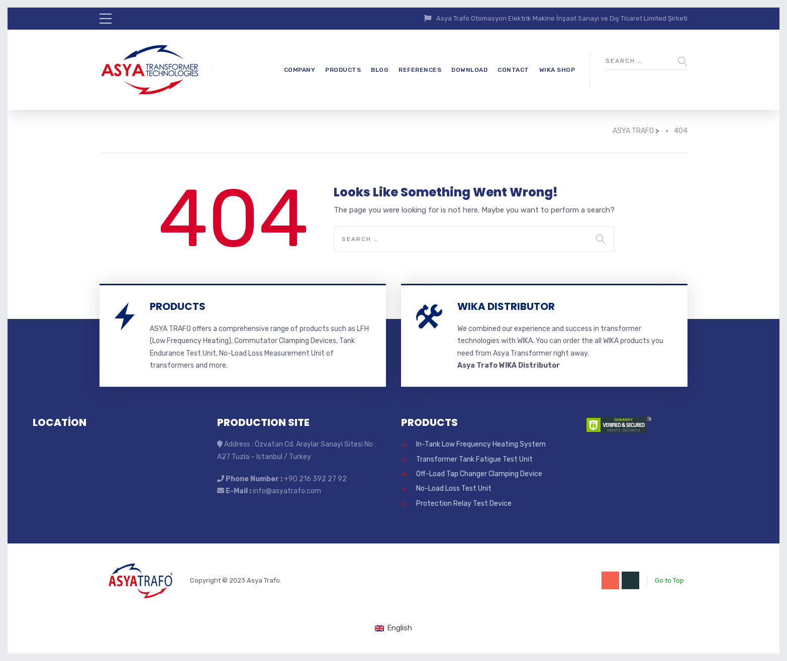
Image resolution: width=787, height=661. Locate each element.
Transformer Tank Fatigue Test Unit (474, 459)
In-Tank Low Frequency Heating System (481, 444)
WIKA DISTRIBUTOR (506, 306)
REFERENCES (420, 69)
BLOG (379, 69)
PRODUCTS (343, 69)
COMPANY (300, 69)
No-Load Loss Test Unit (453, 488)
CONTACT (513, 69)
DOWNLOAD (469, 69)
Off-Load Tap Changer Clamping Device (479, 474)
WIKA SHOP (557, 69)
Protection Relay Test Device (464, 503)
